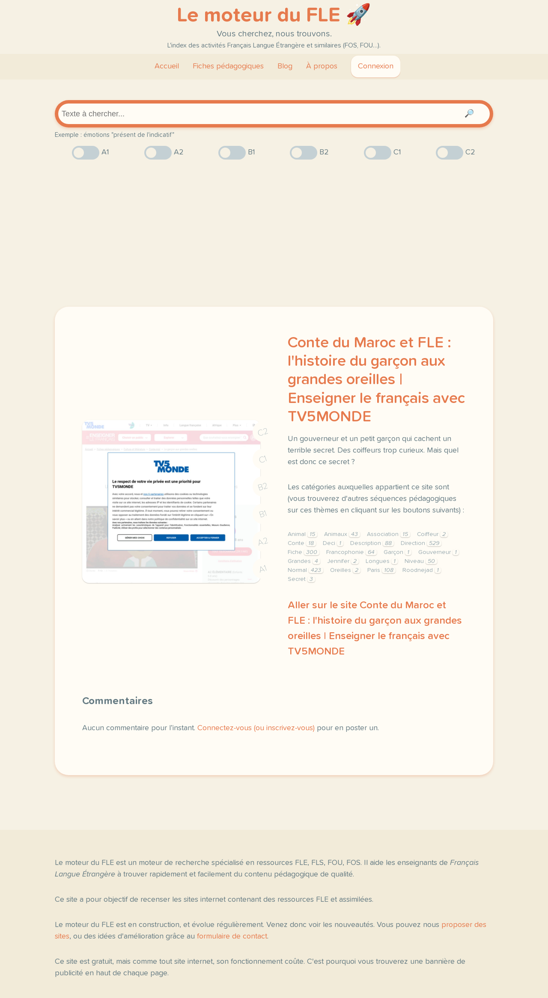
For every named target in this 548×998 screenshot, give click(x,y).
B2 (263, 486)
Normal (305, 570)
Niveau (421, 561)
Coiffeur (432, 534)
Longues (382, 561)
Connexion (375, 66)
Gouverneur (438, 552)
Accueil (167, 66)
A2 (262, 542)
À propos (321, 66)
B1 (263, 514)
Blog (284, 66)
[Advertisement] (274, 233)
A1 (263, 568)
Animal (302, 534)
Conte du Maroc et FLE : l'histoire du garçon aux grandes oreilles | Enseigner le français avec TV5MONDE (376, 380)
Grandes (304, 561)
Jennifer (343, 561)
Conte (302, 543)
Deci (333, 543)
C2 (262, 432)
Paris (381, 570)
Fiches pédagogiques (228, 66)
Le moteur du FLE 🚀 (274, 15)
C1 (263, 459)
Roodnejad (421, 570)
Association (388, 534)
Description (372, 543)
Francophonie (351, 552)
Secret (301, 579)
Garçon (397, 552)
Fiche (303, 552)
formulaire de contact (232, 936)
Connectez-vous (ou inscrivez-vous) (256, 728)
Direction (421, 543)
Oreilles (345, 570)
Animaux (342, 534)
